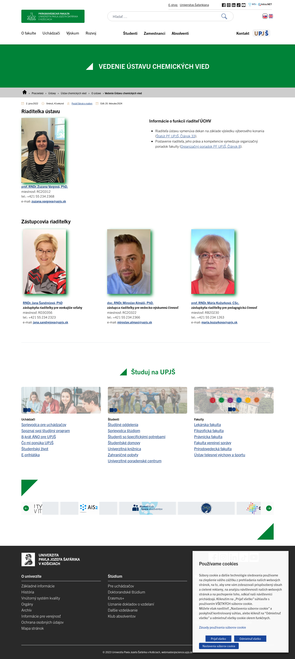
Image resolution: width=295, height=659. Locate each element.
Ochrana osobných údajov (42, 622)
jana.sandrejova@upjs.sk (50, 322)
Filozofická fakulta (209, 430)
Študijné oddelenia (123, 424)
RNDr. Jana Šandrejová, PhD (43, 303)
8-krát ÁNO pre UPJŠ (38, 436)
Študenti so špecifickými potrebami (136, 436)
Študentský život (34, 448)
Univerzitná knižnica (124, 448)
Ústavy (52, 93)
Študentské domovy (124, 442)
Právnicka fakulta (208, 436)
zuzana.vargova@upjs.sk (48, 201)
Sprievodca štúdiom (124, 430)
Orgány (27, 603)
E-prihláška (30, 454)
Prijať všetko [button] (218, 638)
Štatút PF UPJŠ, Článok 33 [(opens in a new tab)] (175, 136)
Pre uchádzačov (121, 585)
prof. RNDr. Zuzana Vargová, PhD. (44, 186)
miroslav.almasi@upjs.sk (134, 322)
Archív (26, 609)
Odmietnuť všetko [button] (250, 638)
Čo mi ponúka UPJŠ (37, 442)
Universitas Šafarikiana (194, 5)
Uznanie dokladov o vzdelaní (131, 603)
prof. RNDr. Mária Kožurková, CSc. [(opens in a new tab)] (215, 303)
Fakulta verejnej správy (212, 442)
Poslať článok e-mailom (82, 103)
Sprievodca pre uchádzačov (43, 424)
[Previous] (26, 508)
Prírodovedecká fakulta (213, 448)
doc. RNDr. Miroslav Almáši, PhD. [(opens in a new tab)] (130, 303)
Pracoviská (37, 93)
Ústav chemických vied (73, 93)
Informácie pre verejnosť (41, 615)
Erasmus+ (116, 597)
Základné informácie (38, 585)
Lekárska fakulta (207, 424)
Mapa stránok (32, 628)
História (27, 591)
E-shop (173, 5)
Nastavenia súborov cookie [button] (218, 646)
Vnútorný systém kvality (40, 597)
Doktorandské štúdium (126, 591)
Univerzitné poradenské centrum (135, 460)
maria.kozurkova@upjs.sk (219, 322)
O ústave (96, 93)
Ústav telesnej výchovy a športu (219, 454)
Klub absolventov (122, 615)
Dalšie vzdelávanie (123, 609)
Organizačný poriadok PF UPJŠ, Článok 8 (210, 146)
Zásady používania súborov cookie (222, 627)
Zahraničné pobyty (123, 454)
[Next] (269, 508)
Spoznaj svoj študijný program (45, 430)
